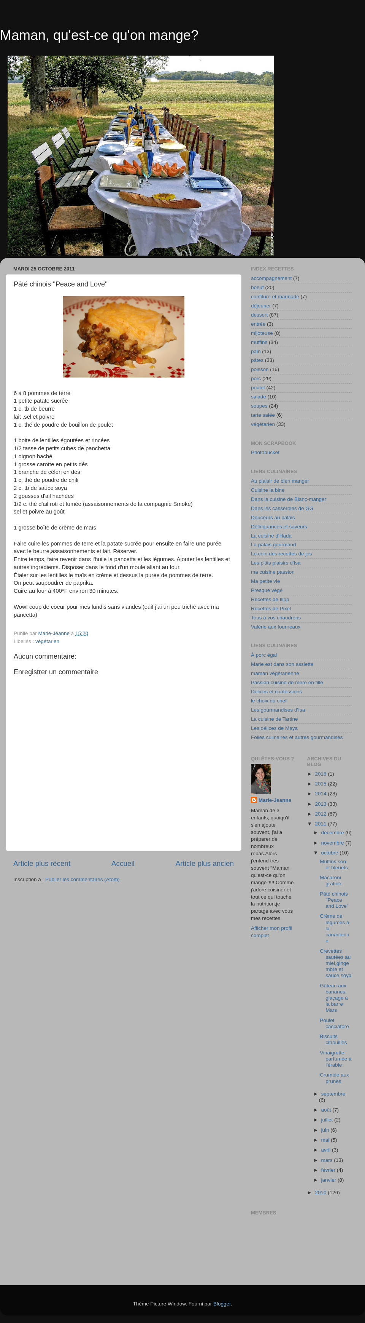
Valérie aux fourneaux (275, 627)
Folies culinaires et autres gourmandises (297, 737)
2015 (321, 784)
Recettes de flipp (270, 599)
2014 (321, 794)
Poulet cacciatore (334, 1023)
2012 (321, 814)
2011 (321, 824)
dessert (259, 315)
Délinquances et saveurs (279, 527)
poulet (258, 387)
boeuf (257, 287)
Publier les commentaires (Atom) (82, 879)
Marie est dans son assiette (282, 664)
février (329, 1170)
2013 (321, 804)
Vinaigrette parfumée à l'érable (335, 1059)
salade (258, 397)
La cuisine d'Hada (271, 536)
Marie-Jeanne (275, 800)
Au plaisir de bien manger (280, 481)
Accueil (123, 863)
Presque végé (266, 590)
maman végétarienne (275, 673)
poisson (260, 369)
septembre (333, 1094)
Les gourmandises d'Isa (278, 710)
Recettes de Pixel (271, 608)
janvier (329, 1180)
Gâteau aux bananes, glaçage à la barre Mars (334, 998)
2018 (321, 774)
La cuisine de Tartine (274, 719)
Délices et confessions (276, 691)
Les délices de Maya (274, 728)
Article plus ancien (205, 863)
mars (327, 1160)
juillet (328, 1120)
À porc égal (264, 655)
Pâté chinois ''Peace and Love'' (334, 900)
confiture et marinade (275, 296)
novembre (333, 843)
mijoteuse (262, 333)
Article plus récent (41, 863)
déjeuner (261, 306)
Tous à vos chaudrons (276, 618)
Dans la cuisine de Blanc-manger (288, 499)
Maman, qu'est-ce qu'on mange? (99, 35)
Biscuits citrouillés (333, 1039)
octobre (330, 853)
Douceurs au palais (273, 517)
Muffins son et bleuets (334, 864)
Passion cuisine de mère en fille (287, 682)
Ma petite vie (265, 581)
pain (256, 351)
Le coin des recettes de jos (281, 554)
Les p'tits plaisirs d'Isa (275, 563)
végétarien (47, 641)
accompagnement (271, 278)
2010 (321, 1192)
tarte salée (263, 415)
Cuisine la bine (268, 490)
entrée (258, 324)
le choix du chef (269, 701)
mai (326, 1140)
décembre (333, 832)
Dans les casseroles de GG (282, 508)
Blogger (222, 1304)
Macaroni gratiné (330, 880)
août (327, 1110)
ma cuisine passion (273, 572)
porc (256, 378)
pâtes (257, 360)
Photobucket (265, 452)
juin (326, 1130)
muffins (259, 342)
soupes (259, 406)
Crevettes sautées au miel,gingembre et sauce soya (335, 963)
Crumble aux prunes (334, 1078)
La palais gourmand (273, 544)
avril (326, 1150)
